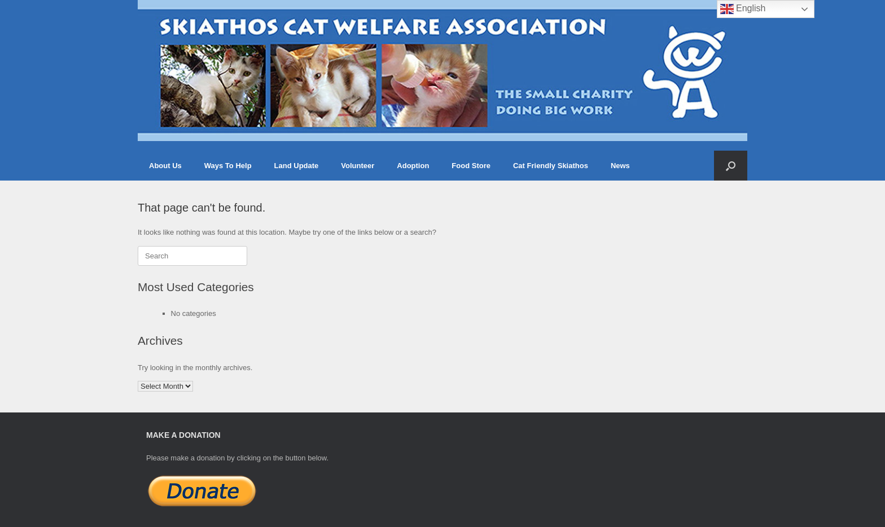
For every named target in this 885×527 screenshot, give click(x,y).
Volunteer (357, 165)
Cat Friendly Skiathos (550, 165)
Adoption (413, 165)
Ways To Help (228, 165)
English (743, 9)
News (620, 165)
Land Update (296, 165)
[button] (730, 166)
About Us (165, 165)
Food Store (471, 165)
